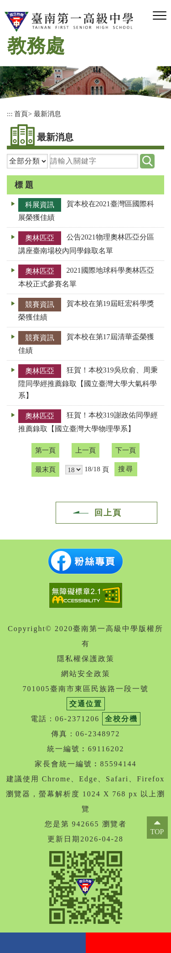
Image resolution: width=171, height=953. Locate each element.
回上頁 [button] (108, 512)
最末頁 (45, 469)
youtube (128, 943)
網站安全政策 (85, 674)
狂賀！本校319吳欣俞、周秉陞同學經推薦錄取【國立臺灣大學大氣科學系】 (88, 382)
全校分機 (121, 719)
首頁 (21, 113)
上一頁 (85, 450)
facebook (43, 943)
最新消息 (47, 113)
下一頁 (125, 450)
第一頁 (45, 450)
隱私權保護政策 (85, 659)
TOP (157, 832)
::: (10, 113)
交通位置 (85, 704)
